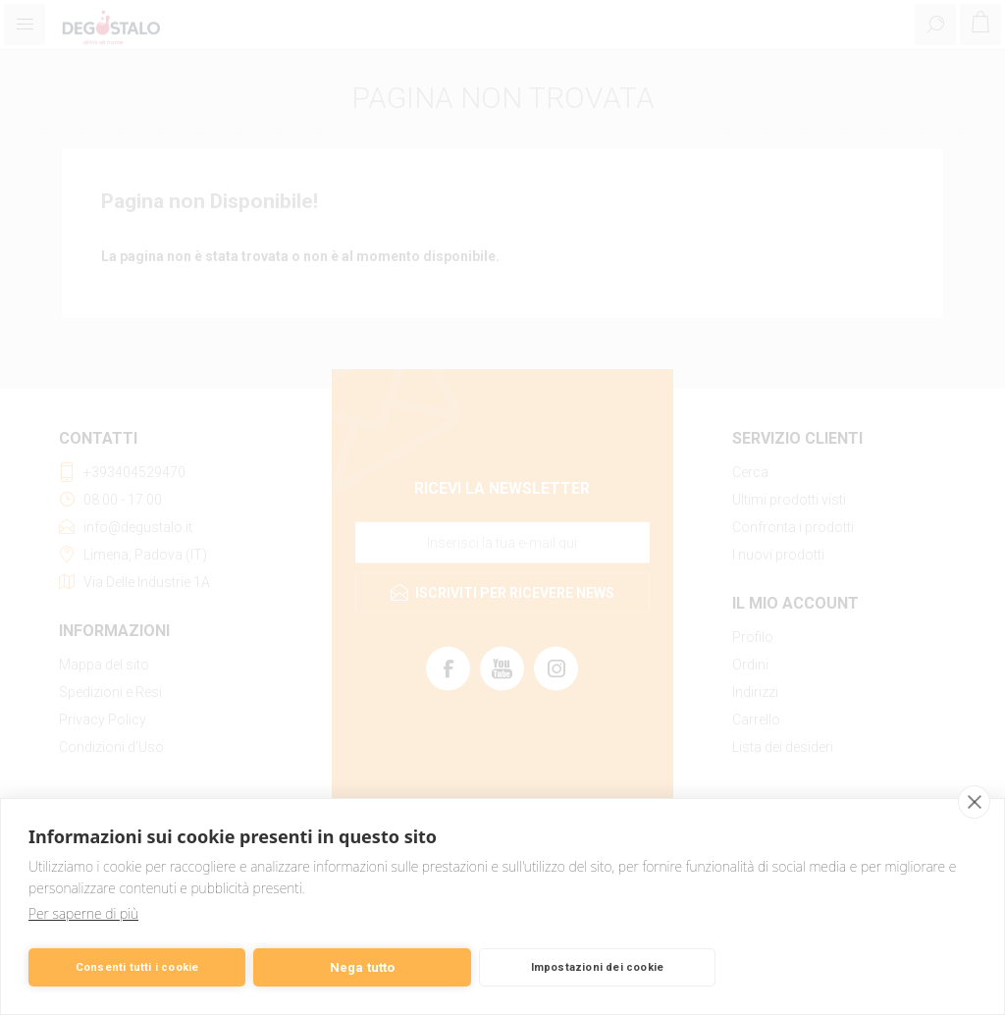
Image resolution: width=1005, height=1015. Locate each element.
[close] (974, 802)
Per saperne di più (83, 913)
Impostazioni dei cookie (597, 967)
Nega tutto (363, 967)
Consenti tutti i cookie (137, 967)
